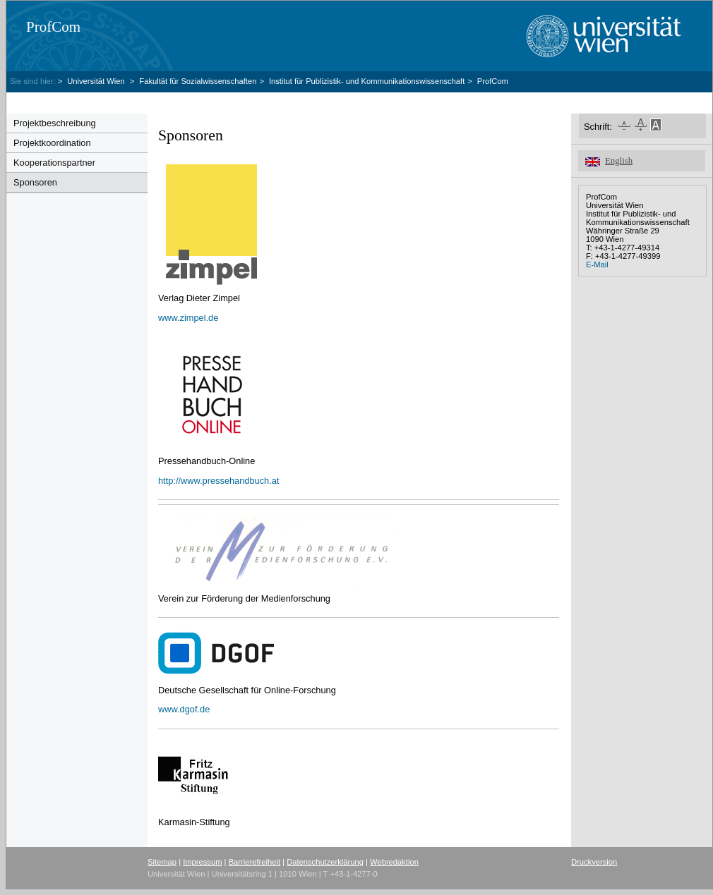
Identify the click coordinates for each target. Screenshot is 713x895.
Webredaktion (394, 862)
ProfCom (53, 26)
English (619, 161)
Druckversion (594, 862)
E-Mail (597, 264)
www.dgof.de (184, 709)
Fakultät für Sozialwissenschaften (197, 81)
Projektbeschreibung (54, 123)
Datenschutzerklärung (325, 862)
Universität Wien (97, 81)
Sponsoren (35, 182)
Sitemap (162, 862)
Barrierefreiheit (254, 862)
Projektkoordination (52, 143)
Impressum (202, 862)
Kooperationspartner (54, 162)
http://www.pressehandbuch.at (218, 480)
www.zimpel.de (188, 317)
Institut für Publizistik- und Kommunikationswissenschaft (367, 81)
